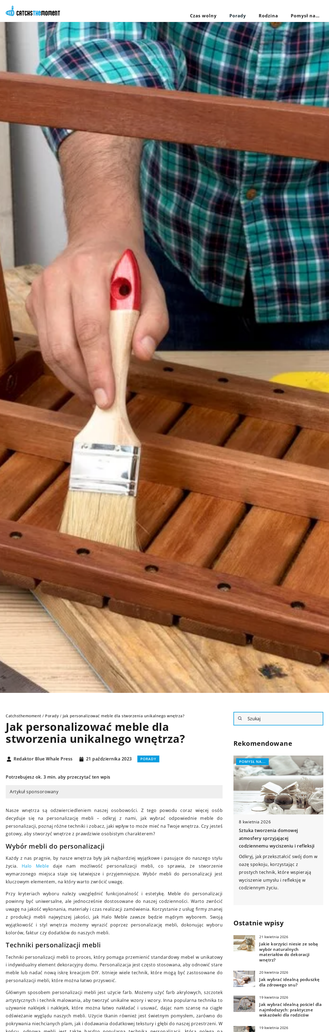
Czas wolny (232, 11)
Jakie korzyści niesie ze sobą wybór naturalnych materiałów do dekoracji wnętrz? (288, 952)
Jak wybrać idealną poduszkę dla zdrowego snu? (289, 982)
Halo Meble (35, 866)
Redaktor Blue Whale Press (43, 759)
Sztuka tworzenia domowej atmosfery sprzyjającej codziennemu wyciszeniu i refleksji (277, 838)
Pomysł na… (309, 11)
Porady (258, 11)
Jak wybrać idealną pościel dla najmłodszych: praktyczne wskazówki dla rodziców (290, 1010)
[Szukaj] (239, 718)
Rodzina (281, 11)
